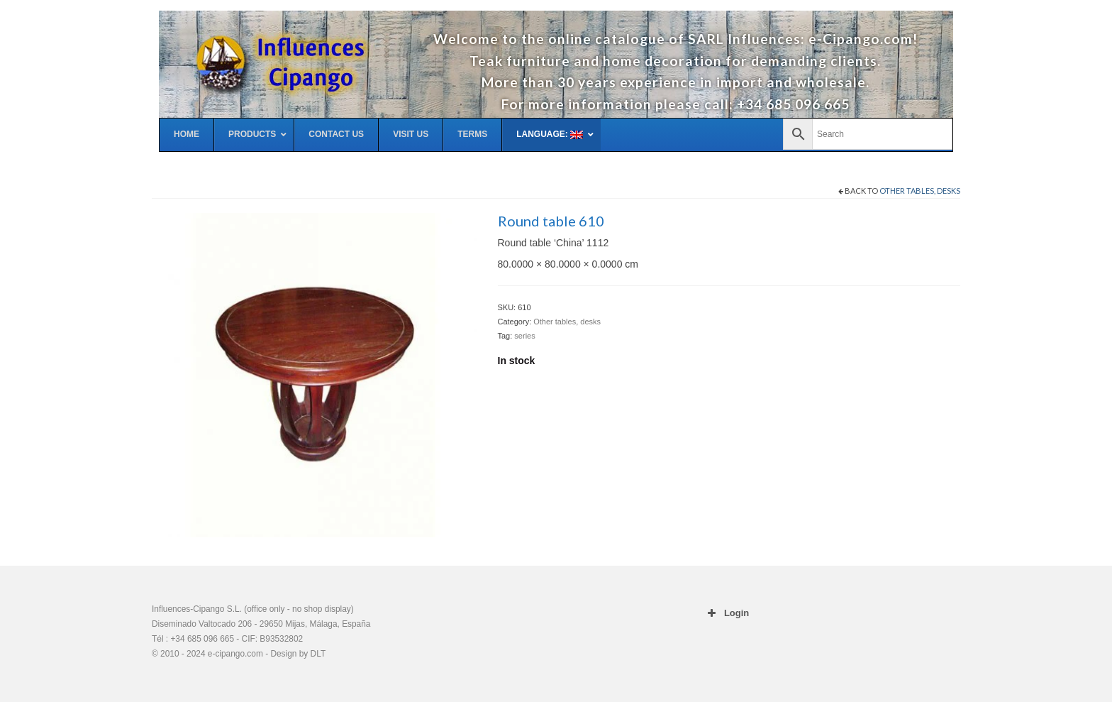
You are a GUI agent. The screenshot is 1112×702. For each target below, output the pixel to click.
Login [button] (727, 613)
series (524, 335)
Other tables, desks (919, 190)
